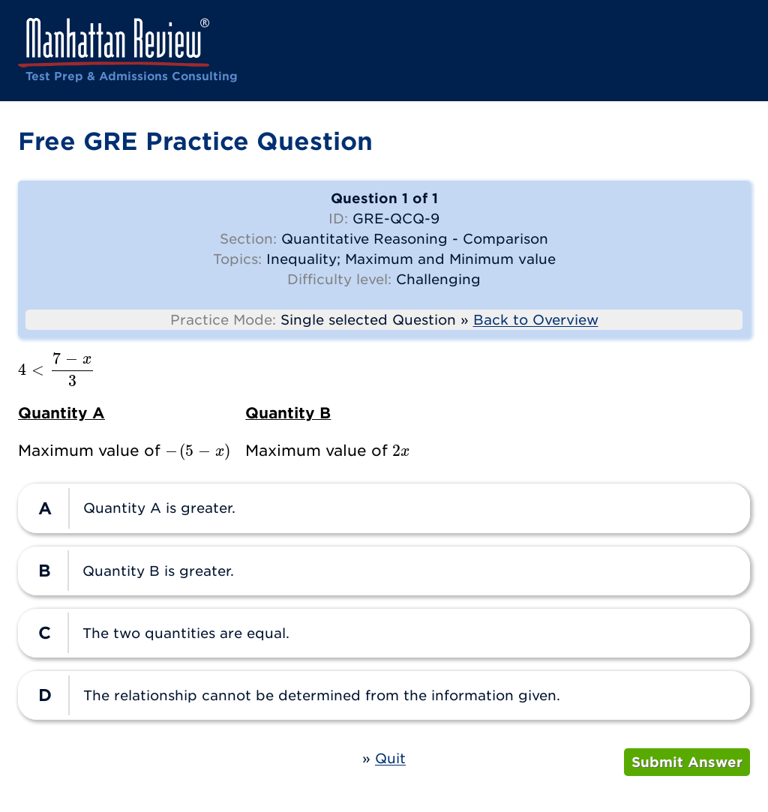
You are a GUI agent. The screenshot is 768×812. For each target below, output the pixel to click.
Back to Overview (535, 320)
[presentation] (56, 369)
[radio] (384, 508)
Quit (390, 758)
